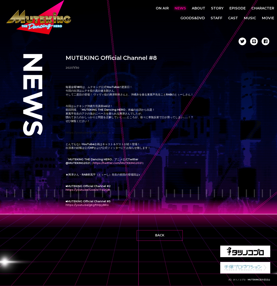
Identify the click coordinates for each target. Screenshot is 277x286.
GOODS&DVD (192, 18)
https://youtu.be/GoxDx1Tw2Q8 (88, 190)
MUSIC (250, 18)
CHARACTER (262, 8)
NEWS (180, 8)
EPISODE (237, 8)
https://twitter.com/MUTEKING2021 (117, 163)
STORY (217, 8)
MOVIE (268, 18)
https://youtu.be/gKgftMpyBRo (87, 205)
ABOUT (198, 8)
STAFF (216, 18)
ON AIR (162, 8)
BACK (159, 235)
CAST (233, 18)
